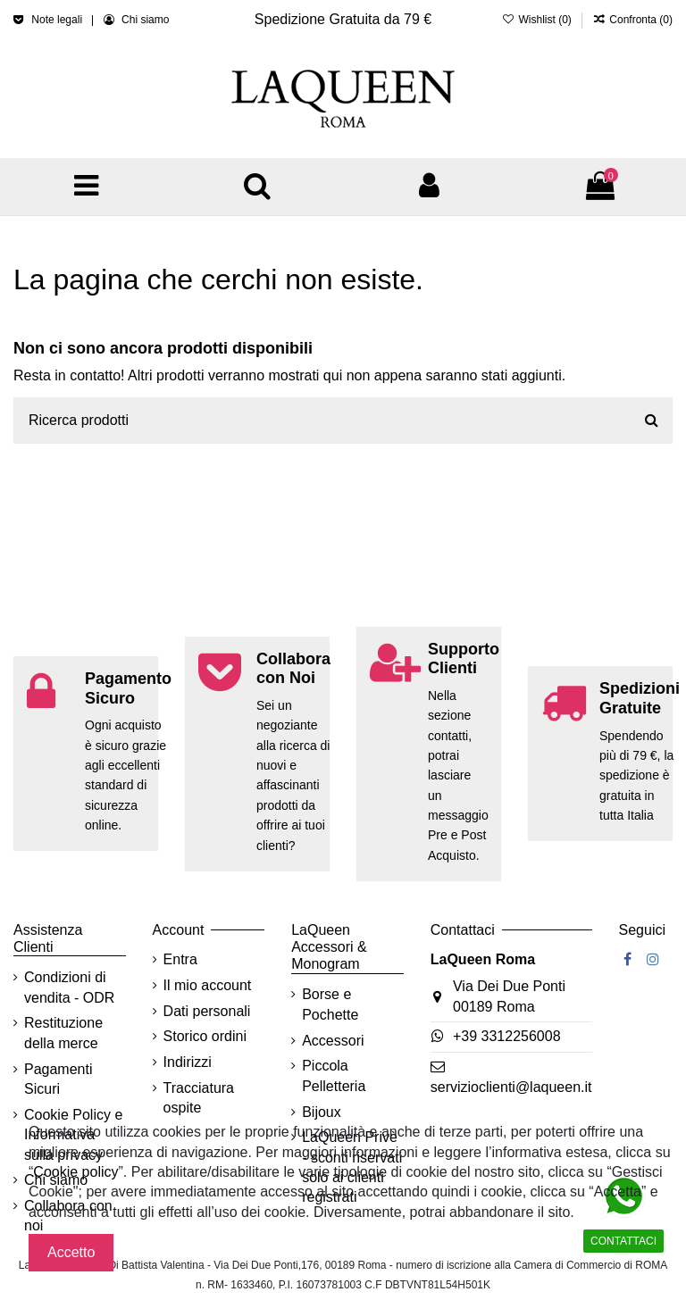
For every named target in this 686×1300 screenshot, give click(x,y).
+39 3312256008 (507, 1036)
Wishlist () (538, 19)
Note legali (58, 19)
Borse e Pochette (330, 1004)
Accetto (71, 1252)
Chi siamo (145, 19)
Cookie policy (75, 1171)
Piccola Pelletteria (333, 1075)
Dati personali (207, 1011)
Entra (180, 959)
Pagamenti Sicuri (58, 1079)
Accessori (333, 1040)
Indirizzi (187, 1062)
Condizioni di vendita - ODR (69, 987)
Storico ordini (205, 1036)
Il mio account (207, 985)
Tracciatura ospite (198, 1097)
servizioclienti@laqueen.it (511, 1087)
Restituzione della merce (63, 1032)
